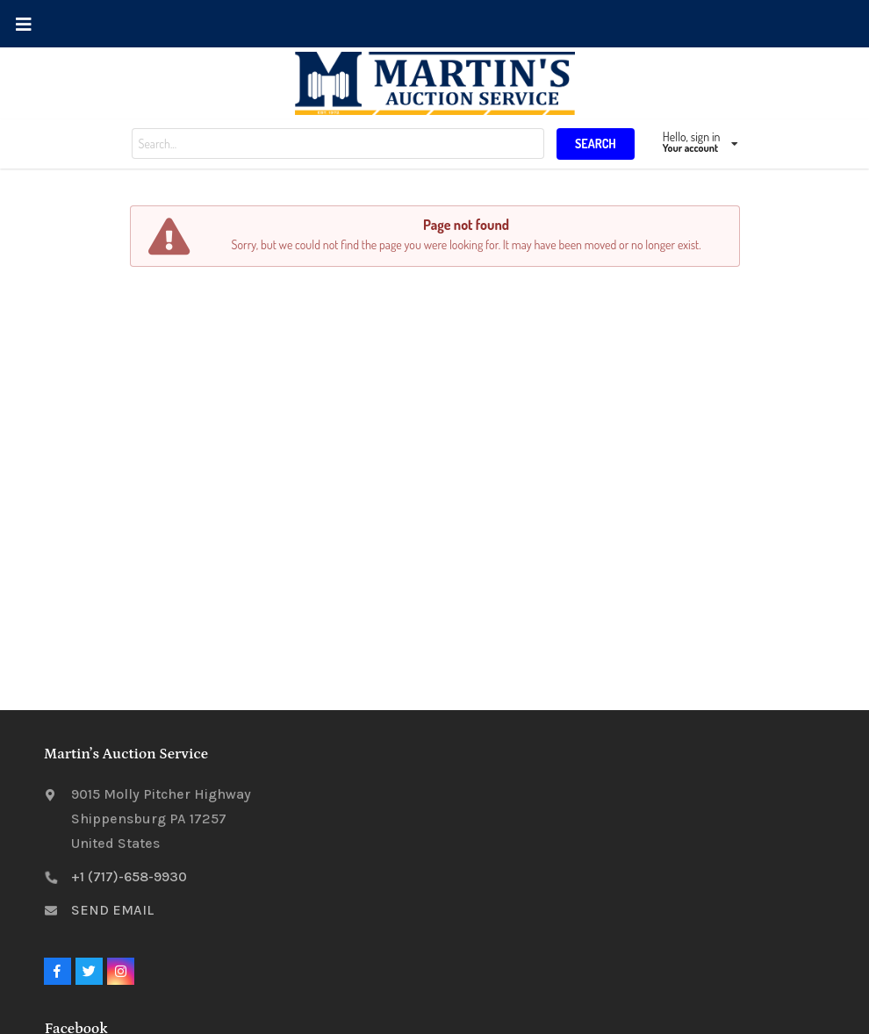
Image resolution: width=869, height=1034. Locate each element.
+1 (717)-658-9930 (129, 876)
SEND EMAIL (112, 909)
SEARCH (595, 143)
